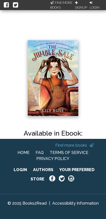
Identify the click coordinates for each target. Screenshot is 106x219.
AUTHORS (43, 169)
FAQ (40, 152)
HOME (23, 152)
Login (94, 5)
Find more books (74, 145)
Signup (81, 5)
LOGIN (20, 169)
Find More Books (61, 5)
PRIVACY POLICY (52, 158)
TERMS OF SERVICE (69, 152)
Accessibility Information (75, 203)
